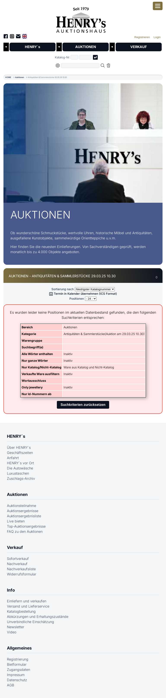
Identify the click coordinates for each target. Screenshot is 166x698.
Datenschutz (17, 680)
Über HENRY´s (19, 447)
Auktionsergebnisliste (24, 516)
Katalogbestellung (21, 611)
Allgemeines (19, 648)
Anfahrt (13, 458)
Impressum (16, 675)
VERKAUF (138, 47)
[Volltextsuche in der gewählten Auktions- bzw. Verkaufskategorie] (80, 65)
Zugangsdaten (18, 669)
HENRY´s (32, 47)
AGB (10, 685)
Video (11, 632)
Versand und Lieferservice (28, 606)
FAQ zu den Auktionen (25, 531)
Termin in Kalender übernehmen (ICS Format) (83, 293)
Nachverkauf (17, 564)
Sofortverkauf (18, 558)
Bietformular (17, 664)
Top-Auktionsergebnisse (26, 526)
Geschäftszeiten (20, 452)
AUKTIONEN (85, 47)
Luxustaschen (18, 473)
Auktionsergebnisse (22, 511)
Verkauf (15, 547)
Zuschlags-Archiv (21, 478)
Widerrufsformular (21, 574)
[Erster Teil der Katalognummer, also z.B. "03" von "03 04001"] (74, 57)
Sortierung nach (62, 289)
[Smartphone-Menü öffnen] (158, 6)
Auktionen (19, 77)
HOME (8, 77)
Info (11, 590)
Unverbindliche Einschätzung (30, 622)
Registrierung (17, 659)
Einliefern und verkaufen (26, 601)
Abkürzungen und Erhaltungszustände (37, 617)
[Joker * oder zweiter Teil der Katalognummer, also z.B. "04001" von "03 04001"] (85, 57)
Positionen (76, 299)
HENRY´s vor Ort (20, 463)
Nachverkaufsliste (21, 569)
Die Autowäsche (20, 468)
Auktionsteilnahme (21, 505)
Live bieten (16, 521)
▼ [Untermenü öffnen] (6, 47)
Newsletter (15, 627)
